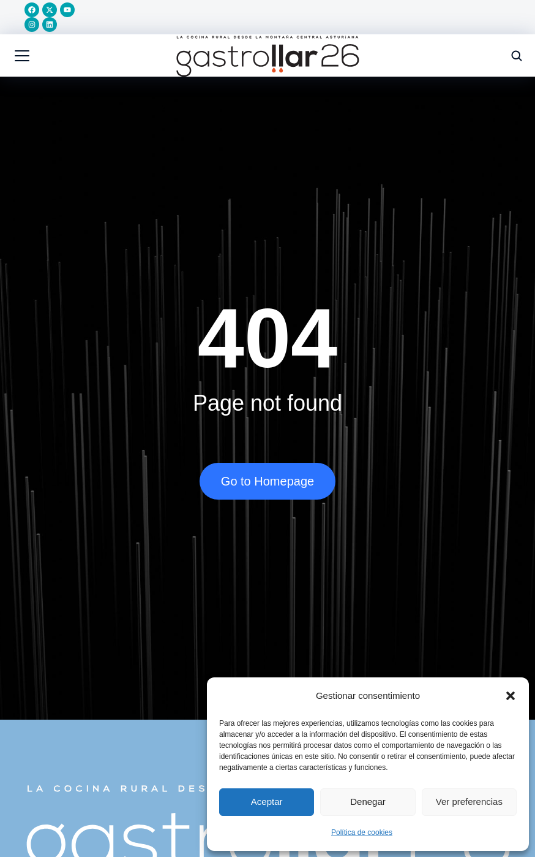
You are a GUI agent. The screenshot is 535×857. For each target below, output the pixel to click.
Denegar (368, 801)
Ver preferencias (469, 801)
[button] (510, 696)
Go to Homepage (267, 483)
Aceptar (267, 801)
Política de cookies (361, 832)
